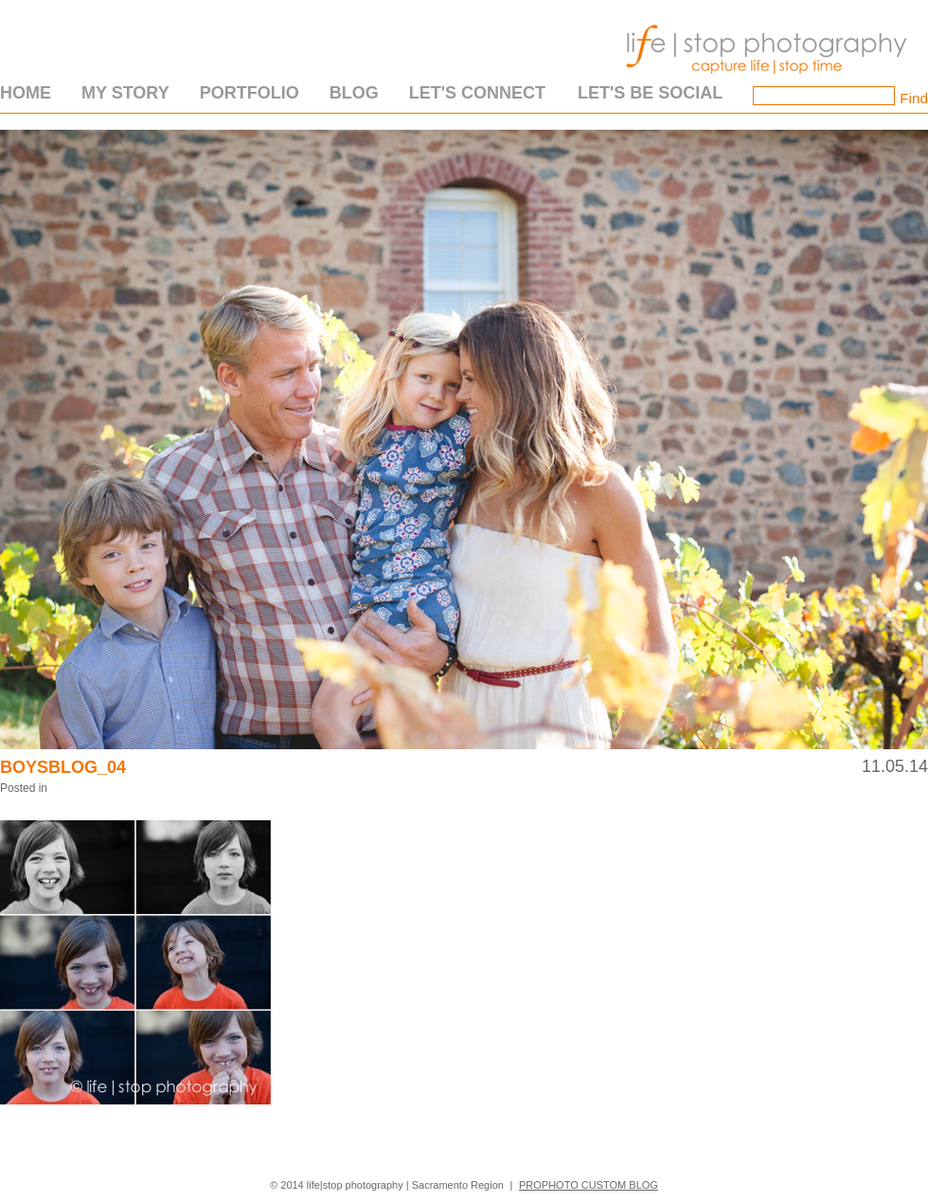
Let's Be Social (650, 92)
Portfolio (249, 92)
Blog (354, 92)
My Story (125, 92)
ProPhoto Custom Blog (588, 1185)
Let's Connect (477, 92)
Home (25, 92)
